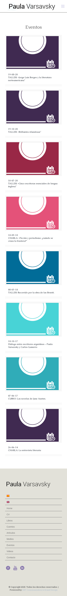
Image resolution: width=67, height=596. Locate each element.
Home (9, 508)
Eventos (10, 545)
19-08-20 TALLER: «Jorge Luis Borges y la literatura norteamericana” (29, 77)
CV (8, 514)
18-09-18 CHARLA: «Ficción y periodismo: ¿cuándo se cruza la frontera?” (30, 238)
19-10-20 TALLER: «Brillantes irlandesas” (24, 130)
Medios (10, 539)
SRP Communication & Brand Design (39, 589)
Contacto (11, 557)
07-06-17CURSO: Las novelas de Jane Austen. (27, 397)
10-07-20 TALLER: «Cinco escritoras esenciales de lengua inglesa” (32, 183)
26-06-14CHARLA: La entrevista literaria (24, 449)
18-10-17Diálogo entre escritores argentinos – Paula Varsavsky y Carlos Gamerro (30, 344)
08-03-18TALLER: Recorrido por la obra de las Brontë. (31, 291)
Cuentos (11, 527)
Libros (9, 520)
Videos (10, 551)
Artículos (11, 533)
